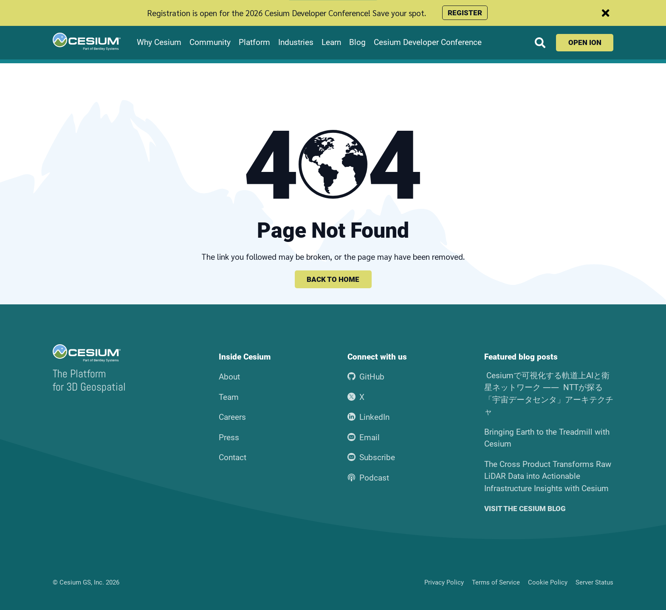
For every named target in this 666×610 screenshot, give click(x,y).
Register (465, 12)
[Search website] (540, 42)
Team (229, 397)
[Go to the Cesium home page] (87, 42)
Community (210, 42)
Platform (254, 42)
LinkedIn (368, 417)
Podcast (368, 478)
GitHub (365, 377)
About (229, 377)
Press (229, 437)
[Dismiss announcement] (605, 12)
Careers (232, 417)
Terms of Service (496, 582)
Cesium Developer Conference (428, 42)
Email (363, 437)
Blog (357, 42)
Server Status (594, 582)
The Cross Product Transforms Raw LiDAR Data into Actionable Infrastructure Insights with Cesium (547, 476)
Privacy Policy (444, 582)
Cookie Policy (547, 582)
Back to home (333, 279)
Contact (232, 457)
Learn (331, 42)
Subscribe (371, 457)
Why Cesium (159, 42)
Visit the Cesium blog (525, 509)
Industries (295, 42)
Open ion (584, 42)
